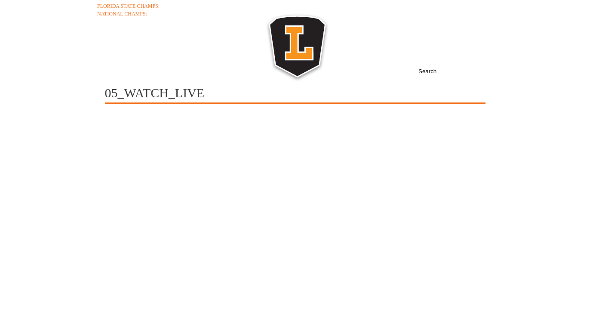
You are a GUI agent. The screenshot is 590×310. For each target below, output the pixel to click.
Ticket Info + (475, 6)
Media (372, 44)
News (412, 44)
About (110, 44)
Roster (264, 44)
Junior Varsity (472, 22)
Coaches (158, 44)
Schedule (212, 44)
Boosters (459, 44)
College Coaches (468, 14)
